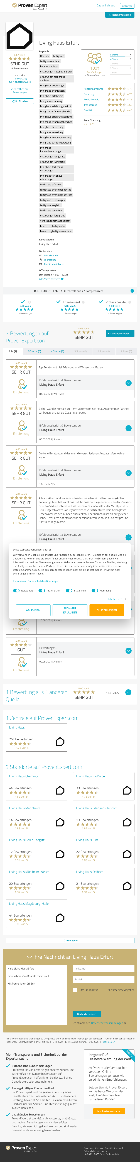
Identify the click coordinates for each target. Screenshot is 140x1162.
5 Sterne (114, 54)
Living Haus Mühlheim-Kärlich (29, 871)
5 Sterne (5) (34, 351)
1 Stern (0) (126, 351)
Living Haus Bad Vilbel (90, 776)
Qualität (88, 110)
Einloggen (127, 6)
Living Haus (17, 727)
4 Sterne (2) (57, 351)
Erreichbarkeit (91, 99)
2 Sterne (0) (103, 351)
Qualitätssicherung (113, 1147)
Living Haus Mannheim (24, 808)
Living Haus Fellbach (90, 871)
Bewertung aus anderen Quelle (20, 80)
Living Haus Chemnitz (23, 776)
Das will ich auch (106, 5)
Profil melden (108, 1041)
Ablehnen (33, 610)
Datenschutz (89, 1151)
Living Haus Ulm (87, 840)
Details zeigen (112, 599)
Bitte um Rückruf (88, 990)
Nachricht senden (86, 1014)
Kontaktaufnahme (93, 88)
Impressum (22, 581)
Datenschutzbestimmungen (46, 581)
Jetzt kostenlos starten (109, 1111)
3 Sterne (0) (80, 351)
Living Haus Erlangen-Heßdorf (96, 808)
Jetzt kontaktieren (120, 14)
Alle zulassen (107, 610)
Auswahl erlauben (70, 610)
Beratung (89, 94)
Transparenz (90, 104)
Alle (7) (13, 351)
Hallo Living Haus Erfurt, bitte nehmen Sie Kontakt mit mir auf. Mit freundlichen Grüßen (36, 995)
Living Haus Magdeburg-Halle (29, 903)
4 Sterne (114, 59)
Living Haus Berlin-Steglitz (27, 840)
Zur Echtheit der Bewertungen (19, 90)
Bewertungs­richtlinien (93, 1147)
